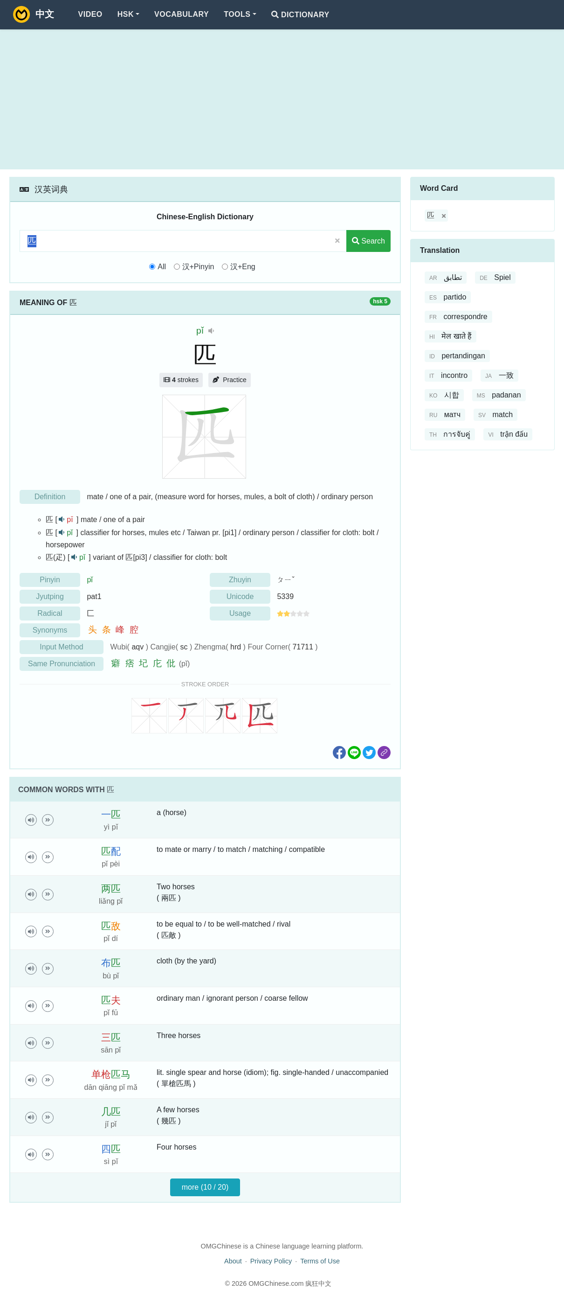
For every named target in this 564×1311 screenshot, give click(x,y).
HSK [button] (125, 14)
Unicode (240, 596)
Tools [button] (237, 14)
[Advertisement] (282, 99)
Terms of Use (320, 1261)
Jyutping (50, 596)
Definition (50, 497)
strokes (181, 380)
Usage (240, 613)
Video (90, 14)
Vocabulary (181, 14)
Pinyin (50, 580)
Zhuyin (240, 580)
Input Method (61, 647)
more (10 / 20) (205, 1187)
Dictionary (300, 15)
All (162, 267)
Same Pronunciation (61, 664)
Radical (49, 613)
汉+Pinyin (198, 267)
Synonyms (50, 630)
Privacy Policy (271, 1261)
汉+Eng (242, 267)
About (233, 1261)
